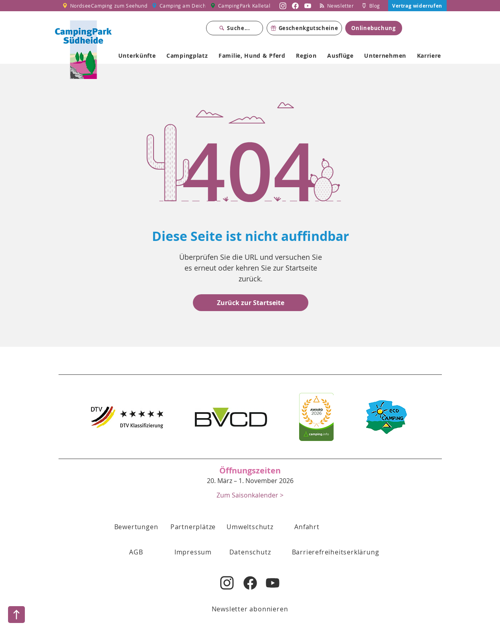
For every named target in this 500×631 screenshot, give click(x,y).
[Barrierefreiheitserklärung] (336, 552)
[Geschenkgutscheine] (304, 28)
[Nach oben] (16, 614)
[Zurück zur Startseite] (250, 302)
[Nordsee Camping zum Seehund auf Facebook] (295, 5)
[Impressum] (193, 552)
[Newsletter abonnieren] (250, 609)
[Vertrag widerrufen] (417, 5)
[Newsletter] (337, 5)
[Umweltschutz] (250, 527)
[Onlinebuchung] (373, 28)
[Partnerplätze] (193, 527)
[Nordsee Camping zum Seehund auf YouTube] (308, 5)
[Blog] (371, 5)
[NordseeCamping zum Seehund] (105, 5)
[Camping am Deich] (178, 5)
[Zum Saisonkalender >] (250, 495)
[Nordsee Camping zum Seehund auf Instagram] (283, 5)
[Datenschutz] (250, 552)
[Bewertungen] (136, 527)
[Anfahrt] (307, 527)
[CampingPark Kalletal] (241, 5)
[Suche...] (234, 28)
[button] (136, 552)
